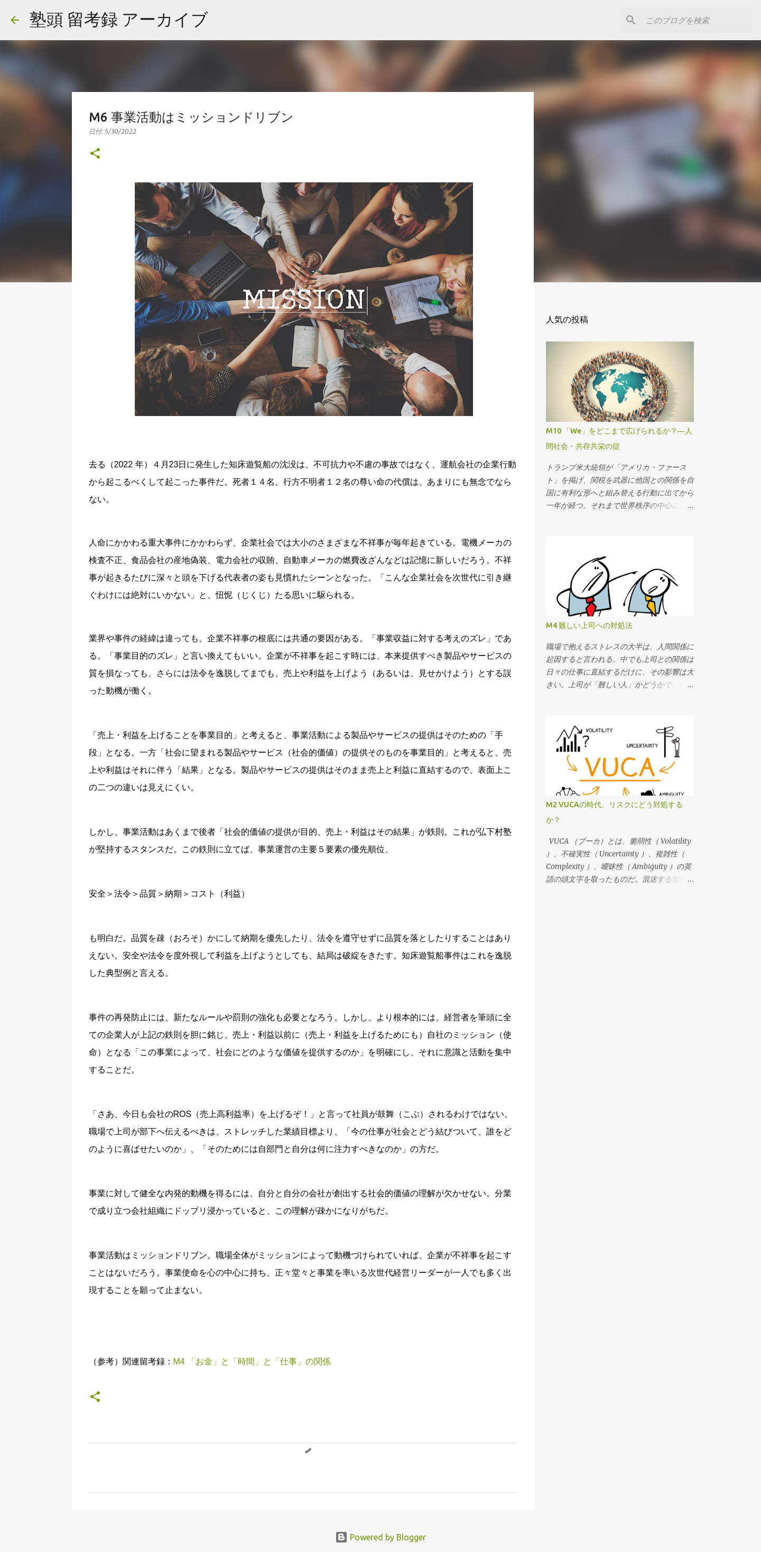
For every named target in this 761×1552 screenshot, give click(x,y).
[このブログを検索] (697, 20)
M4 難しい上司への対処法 (589, 625)
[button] (95, 154)
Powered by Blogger (380, 1537)
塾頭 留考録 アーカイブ (119, 19)
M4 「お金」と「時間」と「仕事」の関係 (252, 1361)
